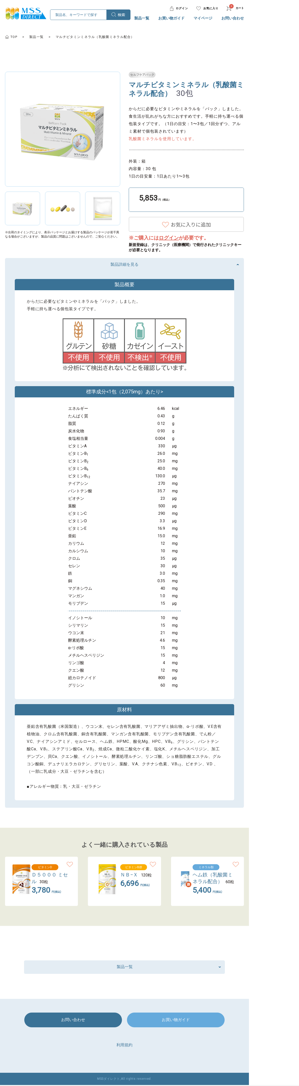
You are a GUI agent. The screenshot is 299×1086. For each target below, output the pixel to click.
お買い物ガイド (200, 18)
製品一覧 (170, 18)
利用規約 (149, 1045)
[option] (84, 129)
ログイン (197, 238)
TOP (35, 37)
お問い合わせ (261, 18)
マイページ (231, 18)
